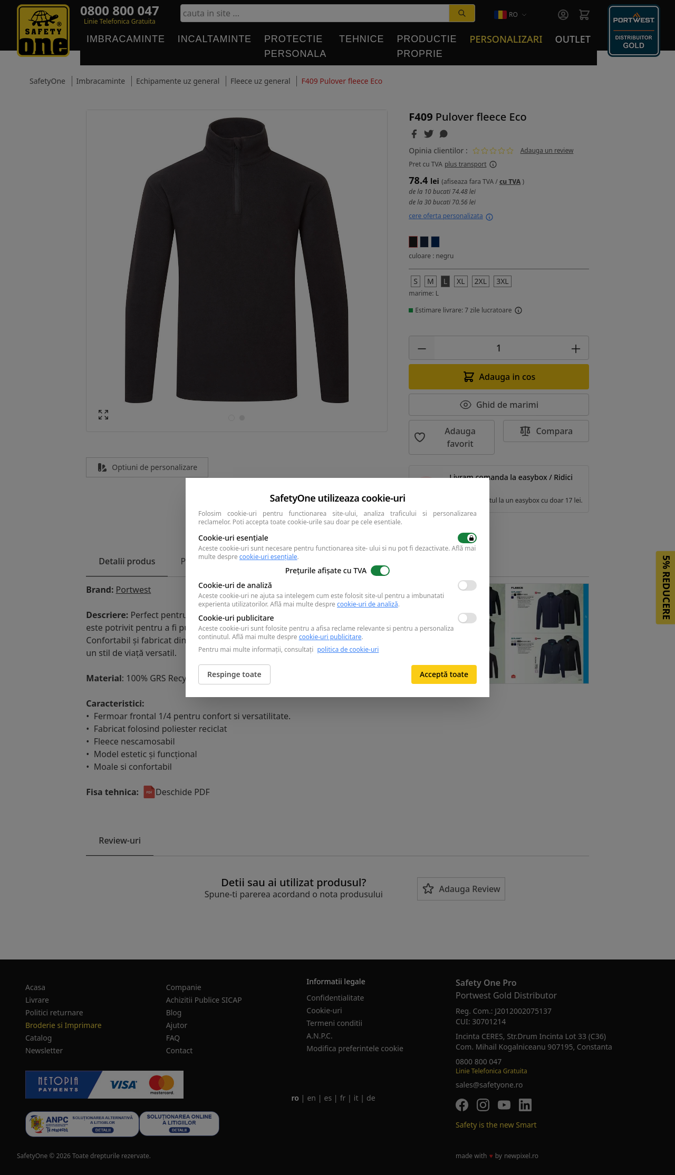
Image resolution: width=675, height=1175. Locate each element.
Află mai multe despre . (335, 604)
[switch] (467, 538)
